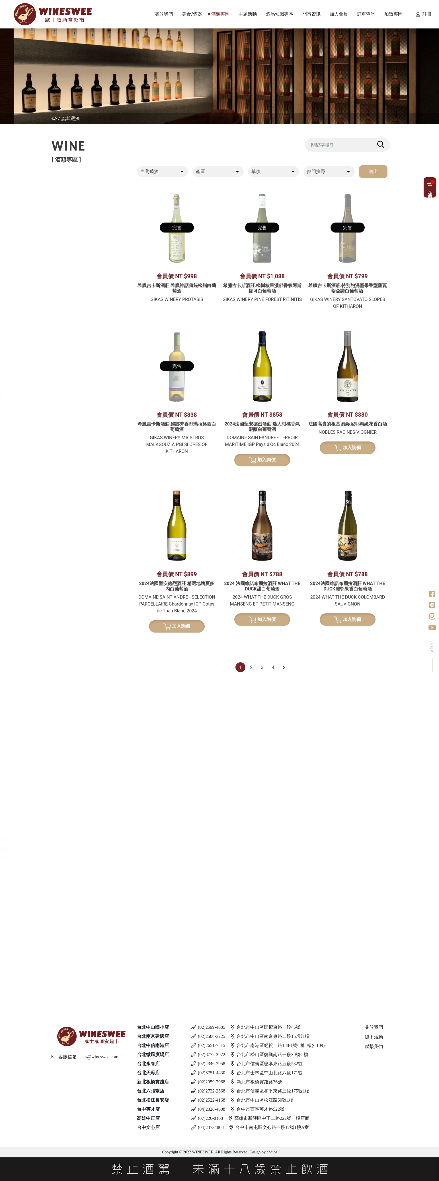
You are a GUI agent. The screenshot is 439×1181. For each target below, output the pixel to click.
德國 (68, 314)
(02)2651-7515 (208, 1045)
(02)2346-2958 (208, 1063)
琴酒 (64, 786)
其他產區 (73, 260)
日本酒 (66, 601)
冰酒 (64, 761)
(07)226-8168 (207, 1118)
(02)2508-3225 (208, 1036)
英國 (68, 727)
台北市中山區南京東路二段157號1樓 (270, 1036)
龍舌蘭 (66, 576)
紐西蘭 (71, 193)
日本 (68, 503)
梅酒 (68, 620)
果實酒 (71, 630)
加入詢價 (262, 599)
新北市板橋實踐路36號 (256, 1081)
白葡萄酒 (69, 285)
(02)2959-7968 (208, 1081)
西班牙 (71, 222)
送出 (373, 171)
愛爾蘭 (71, 513)
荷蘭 (68, 552)
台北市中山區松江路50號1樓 (262, 1100)
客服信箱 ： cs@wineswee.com (85, 1056)
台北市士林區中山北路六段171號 (267, 1072)
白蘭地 (66, 664)
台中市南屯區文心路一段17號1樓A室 (269, 1127)
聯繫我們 (374, 1046)
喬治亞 (71, 241)
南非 (68, 362)
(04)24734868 (207, 1127)
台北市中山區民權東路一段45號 (265, 1027)
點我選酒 (70, 118)
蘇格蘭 (71, 523)
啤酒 (64, 898)
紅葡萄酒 (69, 183)
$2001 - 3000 (77, 858)
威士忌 (66, 474)
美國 (68, 270)
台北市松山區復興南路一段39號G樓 (269, 1054)
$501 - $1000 (77, 839)
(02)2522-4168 (208, 1100)
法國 (68, 202)
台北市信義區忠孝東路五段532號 (267, 1063)
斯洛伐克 (73, 961)
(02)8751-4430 (208, 1072)
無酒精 (66, 976)
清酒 (68, 610)
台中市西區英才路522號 (257, 1109)
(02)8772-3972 (208, 1054)
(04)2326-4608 (208, 1109)
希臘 (68, 294)
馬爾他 (71, 917)
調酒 (64, 951)
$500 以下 (74, 985)
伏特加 (66, 873)
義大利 (71, 212)
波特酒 (66, 450)
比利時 (71, 532)
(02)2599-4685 (208, 1027)
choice (271, 1152)
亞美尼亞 (73, 251)
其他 (68, 649)
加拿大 (71, 771)
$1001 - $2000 (78, 849)
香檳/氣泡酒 (72, 396)
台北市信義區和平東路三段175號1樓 (270, 1091)
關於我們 (374, 1027)
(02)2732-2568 (208, 1091)
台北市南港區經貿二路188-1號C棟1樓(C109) (278, 1045)
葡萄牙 (71, 231)
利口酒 (66, 717)
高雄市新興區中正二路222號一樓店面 (269, 1118)
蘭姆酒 (66, 829)
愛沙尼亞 (73, 936)
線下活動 (374, 1036)
